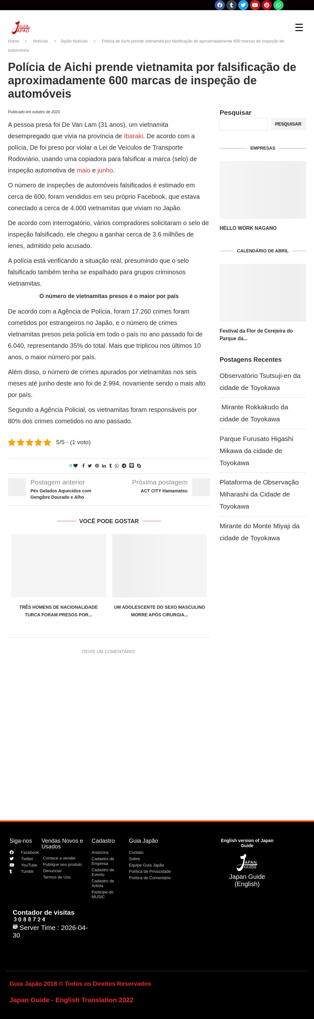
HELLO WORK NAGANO (245, 228)
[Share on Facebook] (83, 465)
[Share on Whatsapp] (117, 465)
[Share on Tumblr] (110, 465)
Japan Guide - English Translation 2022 (72, 999)
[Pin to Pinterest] (97, 465)
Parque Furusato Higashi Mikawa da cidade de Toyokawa (256, 450)
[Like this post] (75, 465)
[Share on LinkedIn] (104, 465)
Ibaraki (133, 136)
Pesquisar (235, 112)
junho (105, 170)
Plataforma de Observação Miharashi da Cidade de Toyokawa (259, 494)
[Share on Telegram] (124, 465)
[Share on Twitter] (90, 465)
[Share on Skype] (139, 465)
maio (83, 170)
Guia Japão (143, 841)
